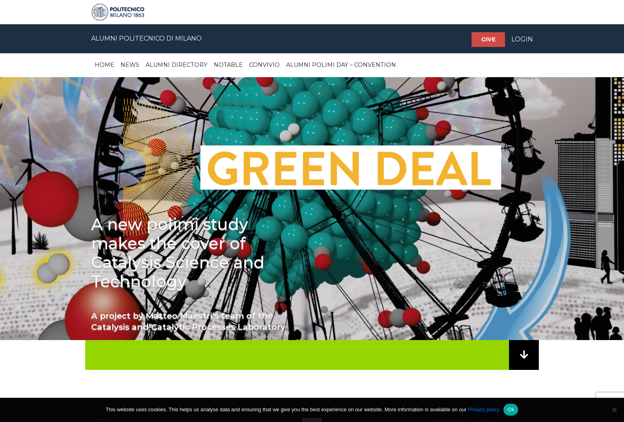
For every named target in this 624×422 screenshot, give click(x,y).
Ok (510, 409)
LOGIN (522, 39)
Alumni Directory (176, 64)
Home (104, 64)
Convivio (264, 64)
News (130, 64)
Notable (228, 64)
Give (488, 39)
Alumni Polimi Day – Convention (341, 64)
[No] (614, 410)
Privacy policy (483, 409)
